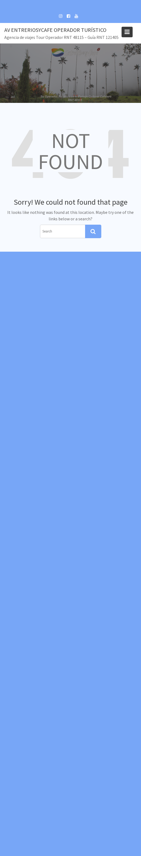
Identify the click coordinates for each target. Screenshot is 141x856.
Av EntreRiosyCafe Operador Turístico (55, 29)
